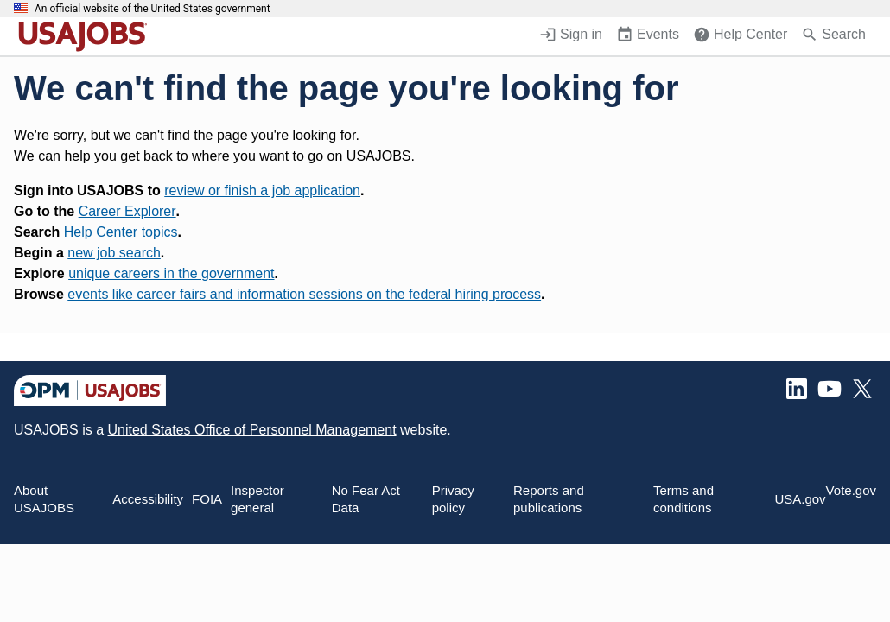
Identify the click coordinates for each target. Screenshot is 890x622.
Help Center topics (121, 232)
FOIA (207, 499)
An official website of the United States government (152, 8)
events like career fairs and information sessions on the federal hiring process (304, 294)
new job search (114, 252)
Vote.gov (851, 490)
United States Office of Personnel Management (251, 429)
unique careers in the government (171, 273)
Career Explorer (127, 211)
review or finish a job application (262, 190)
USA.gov (799, 499)
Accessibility (147, 499)
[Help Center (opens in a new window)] (740, 36)
